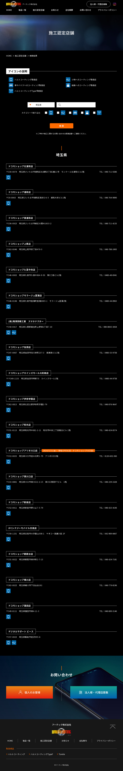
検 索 (61, 125)
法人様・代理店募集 (98, 4)
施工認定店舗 (38, 9)
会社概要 (69, 9)
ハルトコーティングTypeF (42, 754)
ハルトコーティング (16, 754)
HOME (9, 9)
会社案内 (83, 740)
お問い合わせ (85, 9)
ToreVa (62, 754)
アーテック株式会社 (62, 765)
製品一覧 (22, 9)
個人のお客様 (29, 692)
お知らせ (55, 9)
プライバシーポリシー (107, 9)
